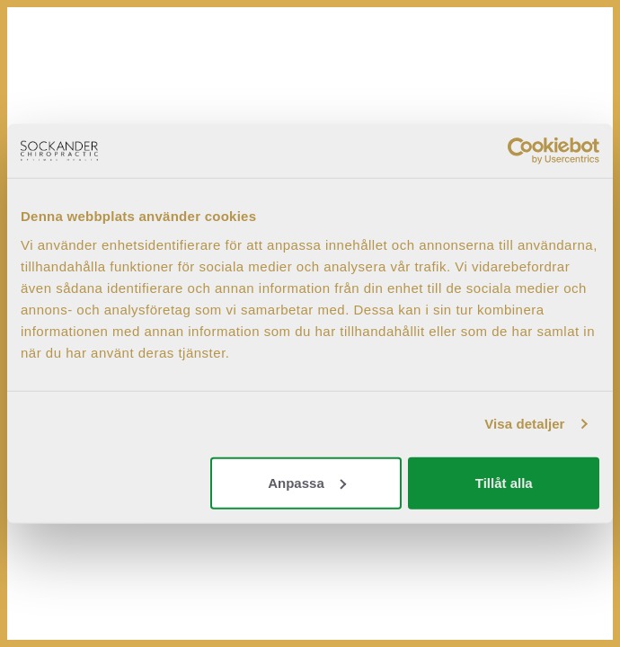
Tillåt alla (504, 482)
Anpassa (307, 482)
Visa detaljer (524, 423)
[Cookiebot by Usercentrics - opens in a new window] (520, 150)
